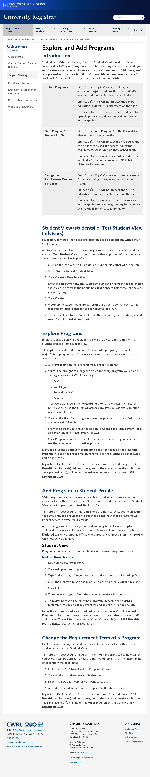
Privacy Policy (26, 742)
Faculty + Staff (121, 28)
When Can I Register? (20, 106)
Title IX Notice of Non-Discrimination (24, 746)
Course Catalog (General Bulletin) (22, 65)
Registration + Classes (19, 28)
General (140, 30)
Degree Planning (50, 40)
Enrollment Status (18, 83)
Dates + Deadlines (46, 28)
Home (9, 40)
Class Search (15, 56)
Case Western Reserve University (29, 730)
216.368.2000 (13, 738)
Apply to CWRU (132, 729)
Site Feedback (76, 762)
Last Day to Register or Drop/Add (22, 91)
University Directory (134, 741)
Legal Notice (13, 742)
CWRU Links (132, 723)
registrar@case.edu (85, 757)
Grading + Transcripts (73, 28)
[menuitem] (18, 30)
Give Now (129, 733)
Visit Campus (131, 737)
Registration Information (22, 100)
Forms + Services (99, 28)
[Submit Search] (142, 17)
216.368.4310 (82, 752)
